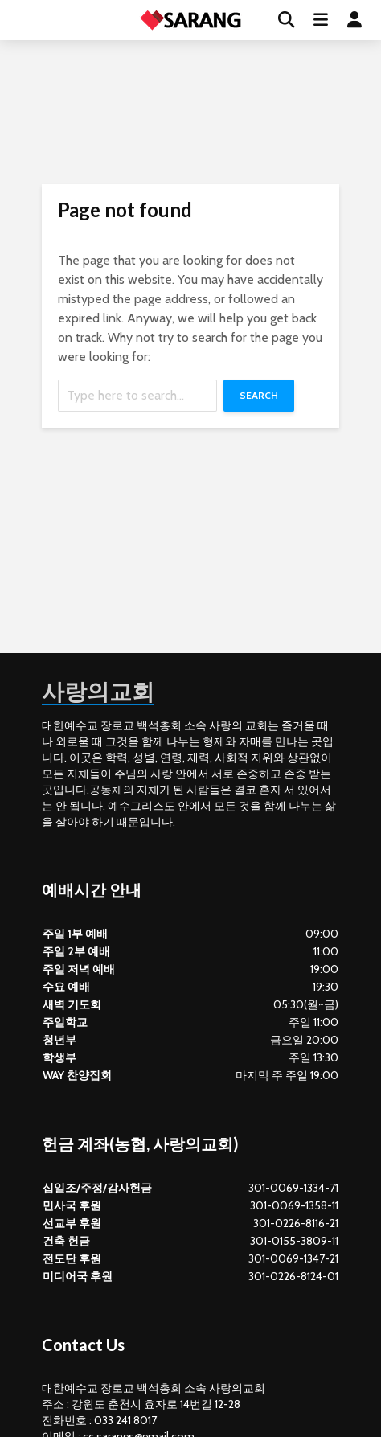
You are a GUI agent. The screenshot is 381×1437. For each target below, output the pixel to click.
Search (259, 395)
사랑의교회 (98, 690)
